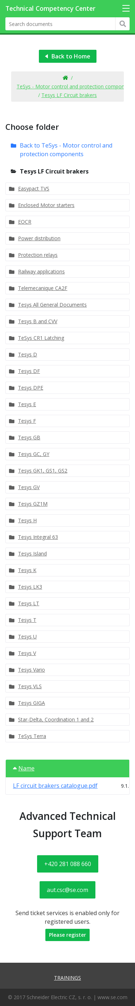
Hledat (123, 23)
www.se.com (112, 997)
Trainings (67, 977)
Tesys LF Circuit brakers (69, 95)
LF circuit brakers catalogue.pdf (55, 786)
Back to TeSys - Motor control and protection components (66, 149)
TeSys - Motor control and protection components (76, 86)
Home (65, 78)
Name (24, 768)
